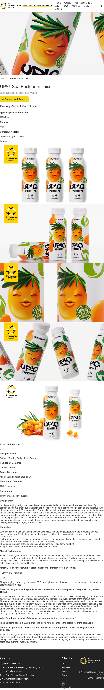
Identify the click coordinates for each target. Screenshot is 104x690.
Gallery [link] (3, 78)
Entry (86, 6)
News (65, 6)
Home (58, 3)
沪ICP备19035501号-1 (96, 678)
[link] (18, 79)
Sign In (58, 9)
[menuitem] (58, 2)
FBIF (63, 664)
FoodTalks (65, 667)
